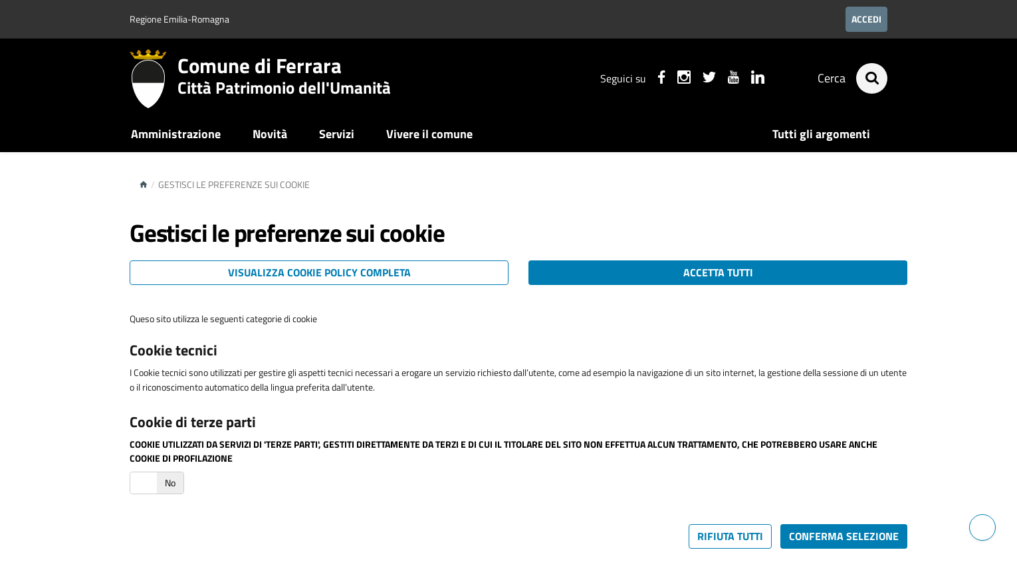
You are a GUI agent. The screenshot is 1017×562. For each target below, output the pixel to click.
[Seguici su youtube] (732, 79)
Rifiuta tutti (730, 536)
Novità (270, 134)
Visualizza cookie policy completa (319, 272)
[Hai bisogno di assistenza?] (982, 527)
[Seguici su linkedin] (757, 79)
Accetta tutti (718, 272)
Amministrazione (176, 134)
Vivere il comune (429, 134)
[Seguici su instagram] (683, 79)
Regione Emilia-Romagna (179, 19)
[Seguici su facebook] (661, 79)
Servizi (336, 134)
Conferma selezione (844, 536)
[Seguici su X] (708, 79)
